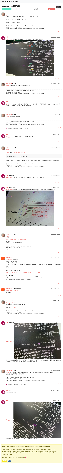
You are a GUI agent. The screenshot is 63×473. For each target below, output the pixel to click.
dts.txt (16, 290)
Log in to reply (51, 9)
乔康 (7, 37)
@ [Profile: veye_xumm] (9, 39)
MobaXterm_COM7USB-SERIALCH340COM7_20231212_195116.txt (23, 272)
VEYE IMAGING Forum (11, 1)
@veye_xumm (12, 37)
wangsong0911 (9, 257)
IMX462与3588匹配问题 (19, 152)
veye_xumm (9, 13)
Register (5, 460)
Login (9, 460)
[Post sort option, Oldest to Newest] (45, 9)
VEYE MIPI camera (6, 8)
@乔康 (14, 83)
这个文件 (14, 307)
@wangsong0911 (16, 13)
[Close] (60, 447)
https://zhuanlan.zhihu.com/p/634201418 (16, 239)
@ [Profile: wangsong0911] (10, 15)
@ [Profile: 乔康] (7, 85)
